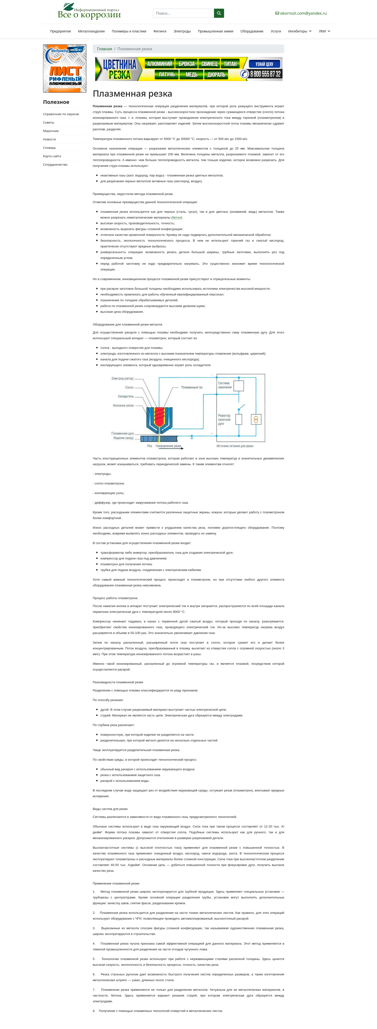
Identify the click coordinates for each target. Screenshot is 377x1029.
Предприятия (60, 31)
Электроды (182, 31)
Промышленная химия (215, 31)
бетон (176, 217)
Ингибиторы (297, 31)
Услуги (276, 31)
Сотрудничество (55, 164)
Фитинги (159, 31)
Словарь (49, 147)
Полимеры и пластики (129, 31)
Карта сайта (52, 156)
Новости (49, 139)
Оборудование (252, 31)
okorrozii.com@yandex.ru (303, 13)
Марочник (51, 131)
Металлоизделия (91, 31)
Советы (48, 122)
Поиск (219, 13)
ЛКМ (322, 31)
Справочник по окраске (61, 114)
